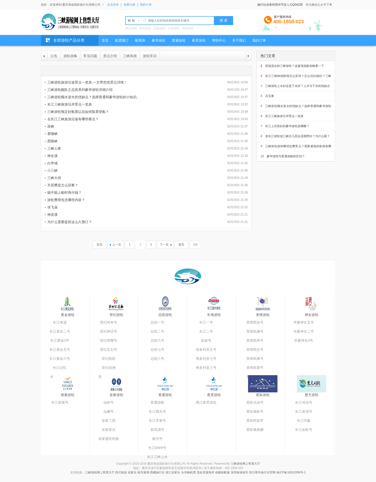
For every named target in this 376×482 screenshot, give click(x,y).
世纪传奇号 (108, 322)
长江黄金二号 (60, 331)
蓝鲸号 (206, 340)
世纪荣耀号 (108, 340)
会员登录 (113, 4)
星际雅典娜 (254, 430)
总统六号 (157, 340)
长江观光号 (157, 411)
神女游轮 (311, 315)
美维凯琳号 (254, 359)
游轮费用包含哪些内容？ (66, 200)
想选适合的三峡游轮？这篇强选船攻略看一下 (292, 66)
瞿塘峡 (52, 134)
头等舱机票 (188, 472)
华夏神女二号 (303, 331)
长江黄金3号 (59, 340)
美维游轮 (188, 28)
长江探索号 (59, 402)
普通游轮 (165, 395)
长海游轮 (174, 28)
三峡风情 (130, 56)
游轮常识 (150, 56)
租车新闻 (143, 472)
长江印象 (304, 420)
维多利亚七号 (206, 359)
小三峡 (52, 170)
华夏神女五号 (303, 322)
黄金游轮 (131, 28)
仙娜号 (108, 411)
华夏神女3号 (303, 340)
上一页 (116, 244)
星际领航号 (254, 411)
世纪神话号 (108, 331)
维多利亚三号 (206, 368)
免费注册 (129, 4)
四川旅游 (121, 472)
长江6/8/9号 (157, 448)
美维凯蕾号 (254, 368)
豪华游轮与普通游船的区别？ (283, 156)
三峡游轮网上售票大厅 (245, 463)
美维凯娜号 (254, 331)
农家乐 (132, 472)
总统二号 (157, 331)
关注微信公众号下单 (319, 4)
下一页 (164, 244)
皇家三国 (108, 420)
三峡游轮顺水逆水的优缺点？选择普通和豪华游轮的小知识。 (93, 97)
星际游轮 (263, 395)
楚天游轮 (311, 395)
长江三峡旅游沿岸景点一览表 (69, 104)
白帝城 (52, 163)
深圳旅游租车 (239, 472)
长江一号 (206, 322)
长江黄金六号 (60, 359)
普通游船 (157, 402)
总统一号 (157, 322)
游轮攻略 (70, 56)
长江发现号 (303, 411)
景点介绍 (110, 56)
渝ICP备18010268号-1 (291, 472)
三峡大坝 (54, 178)
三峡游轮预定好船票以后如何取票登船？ (78, 112)
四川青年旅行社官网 (262, 472)
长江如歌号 (303, 430)
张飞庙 (52, 207)
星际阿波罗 (254, 420)
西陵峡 (52, 141)
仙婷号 (108, 402)
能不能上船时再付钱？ (64, 192)
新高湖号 (157, 430)
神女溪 (52, 156)
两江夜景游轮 (206, 402)
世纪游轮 (145, 28)
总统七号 (157, 349)
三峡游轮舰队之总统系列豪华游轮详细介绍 (80, 90)
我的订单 (146, 4)
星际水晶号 (254, 402)
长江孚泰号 (157, 420)
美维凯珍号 (254, 322)
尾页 (181, 244)
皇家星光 (108, 430)
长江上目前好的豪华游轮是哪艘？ (285, 126)
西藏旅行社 (157, 472)
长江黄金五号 (60, 349)
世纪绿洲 (108, 368)
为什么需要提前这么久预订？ (69, 222)
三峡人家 (54, 148)
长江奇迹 (60, 322)
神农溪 (52, 215)
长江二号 (206, 331)
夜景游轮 (214, 395)
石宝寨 (267, 96)
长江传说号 (303, 402)
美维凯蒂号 (254, 340)
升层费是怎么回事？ (62, 185)
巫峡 (50, 126)
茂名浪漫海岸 (205, 472)
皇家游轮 (116, 395)
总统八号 (157, 359)
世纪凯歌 (108, 359)
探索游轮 (68, 395)
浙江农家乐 (172, 472)
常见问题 (90, 56)
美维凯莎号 (254, 349)
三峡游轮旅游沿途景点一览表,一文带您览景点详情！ (87, 82)
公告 (53, 56)
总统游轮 (159, 28)
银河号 (157, 439)
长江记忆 (60, 368)
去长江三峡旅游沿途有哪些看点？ (73, 119)
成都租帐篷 (222, 472)
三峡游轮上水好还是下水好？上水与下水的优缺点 (295, 86)
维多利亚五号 (206, 349)
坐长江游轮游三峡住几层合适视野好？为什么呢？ (295, 136)
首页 (99, 244)
